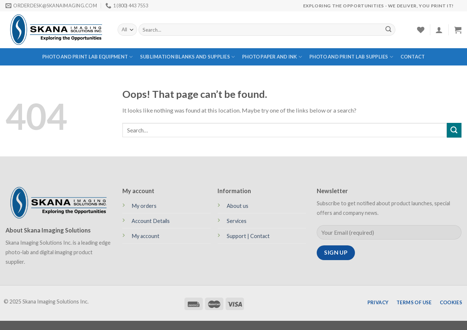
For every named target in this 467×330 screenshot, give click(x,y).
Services (237, 221)
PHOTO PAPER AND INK (272, 56)
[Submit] (388, 30)
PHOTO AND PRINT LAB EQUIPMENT (87, 56)
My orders (144, 206)
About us (237, 206)
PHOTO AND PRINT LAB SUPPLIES (351, 56)
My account (145, 236)
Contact (412, 57)
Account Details (151, 221)
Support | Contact (248, 236)
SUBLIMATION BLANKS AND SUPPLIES (187, 56)
